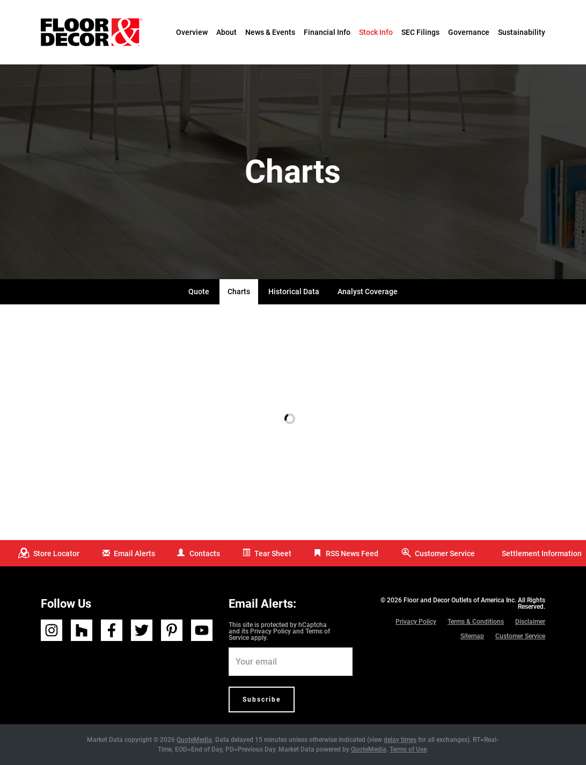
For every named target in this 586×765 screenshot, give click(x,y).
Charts (239, 291)
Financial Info (327, 32)
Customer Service (445, 553)
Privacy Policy (270, 631)
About (226, 32)
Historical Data (293, 291)
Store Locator (56, 553)
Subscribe (262, 699)
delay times (400, 740)
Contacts (204, 553)
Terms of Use (408, 749)
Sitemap (472, 636)
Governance (468, 32)
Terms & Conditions (476, 621)
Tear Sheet (272, 553)
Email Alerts (134, 553)
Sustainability (521, 32)
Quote (198, 291)
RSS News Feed (352, 553)
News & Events (270, 32)
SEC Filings (420, 32)
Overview (192, 32)
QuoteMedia (194, 740)
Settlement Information (542, 553)
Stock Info (376, 32)
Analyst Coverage (368, 291)
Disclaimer (530, 621)
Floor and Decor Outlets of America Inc (459, 600)
